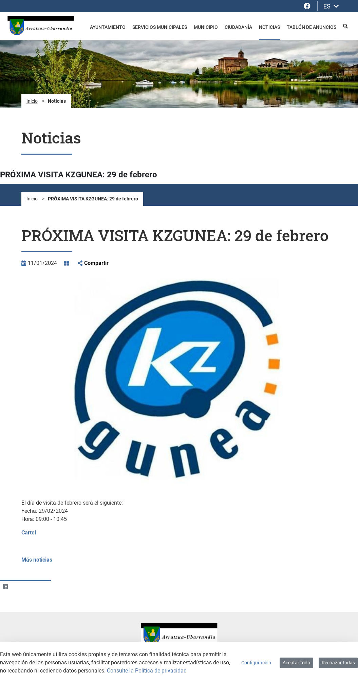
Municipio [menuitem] (206, 27)
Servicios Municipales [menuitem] (159, 27)
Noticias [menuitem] (269, 27)
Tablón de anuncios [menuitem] (311, 27)
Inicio (32, 101)
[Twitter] (18, 586)
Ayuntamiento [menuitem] (108, 27)
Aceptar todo (296, 662)
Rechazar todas (338, 662)
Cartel (28, 532)
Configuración (256, 662)
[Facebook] (5, 586)
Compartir (96, 263)
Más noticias (36, 560)
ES (331, 6)
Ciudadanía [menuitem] (238, 27)
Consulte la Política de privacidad (147, 670)
